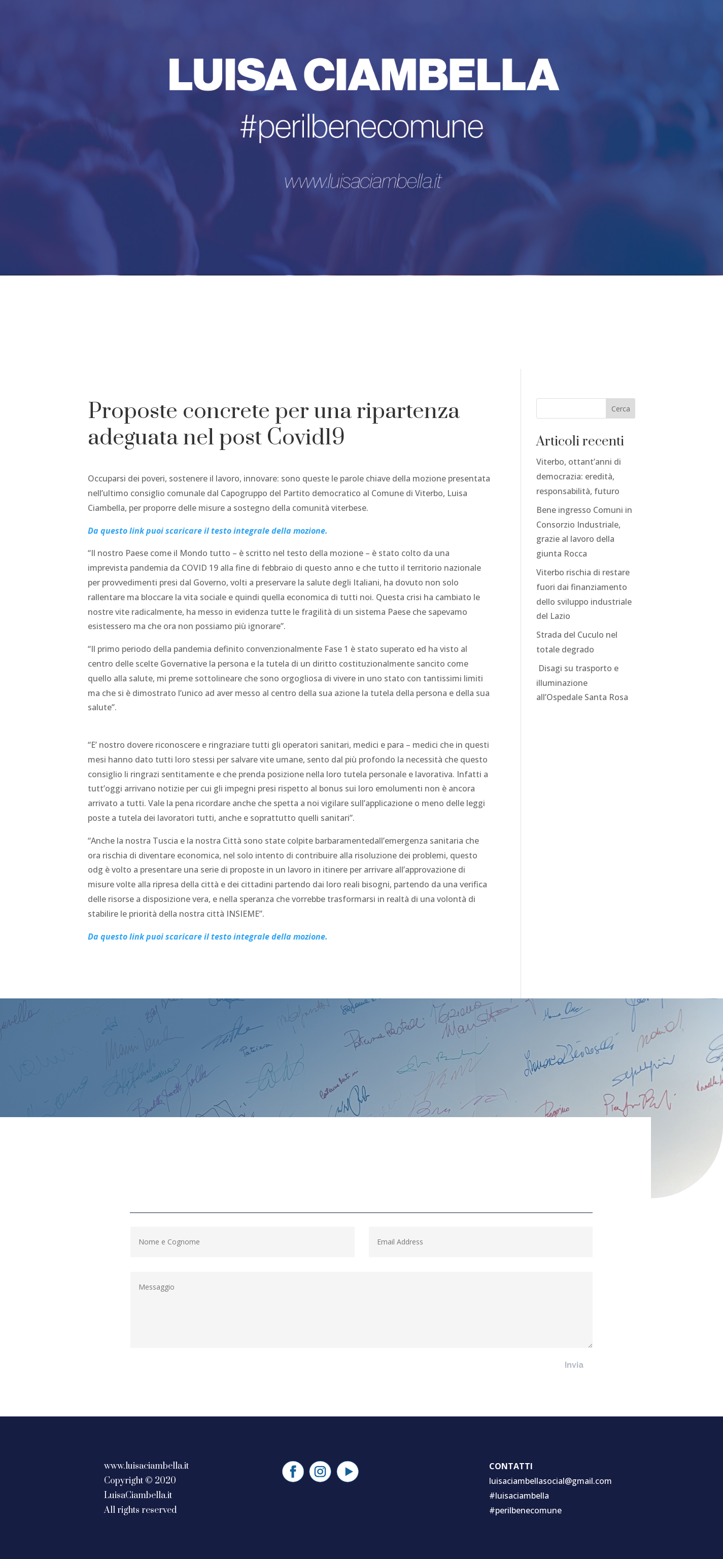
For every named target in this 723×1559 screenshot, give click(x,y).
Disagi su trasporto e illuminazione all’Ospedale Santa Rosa (582, 683)
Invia (574, 1365)
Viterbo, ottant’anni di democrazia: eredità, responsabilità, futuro (578, 476)
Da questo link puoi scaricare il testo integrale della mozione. (208, 530)
